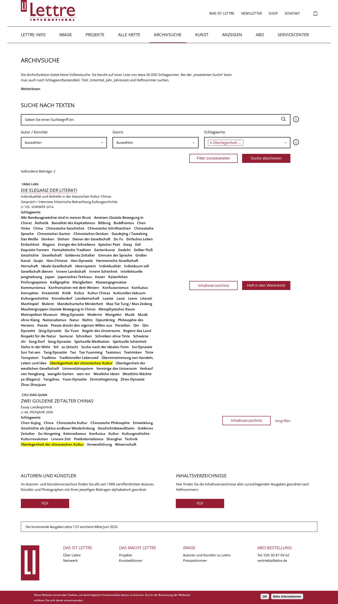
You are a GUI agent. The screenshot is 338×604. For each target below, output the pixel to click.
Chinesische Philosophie (110, 422)
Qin (136, 325)
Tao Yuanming (90, 352)
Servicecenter (293, 34)
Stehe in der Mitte (35, 347)
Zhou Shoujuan (33, 384)
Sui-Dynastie (142, 347)
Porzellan (122, 325)
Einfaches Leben (139, 239)
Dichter (63, 239)
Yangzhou (51, 379)
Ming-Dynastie (72, 314)
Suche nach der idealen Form (105, 347)
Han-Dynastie (82, 260)
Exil (138, 244)
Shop (273, 13)
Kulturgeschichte (104, 201)
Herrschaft (29, 266)
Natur (74, 320)
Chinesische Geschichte (65, 228)
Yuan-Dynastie (75, 379)
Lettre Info (33, 34)
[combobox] (64, 142)
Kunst (202, 34)
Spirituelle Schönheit (129, 341)
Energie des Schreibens (76, 244)
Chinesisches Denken (90, 233)
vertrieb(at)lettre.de (272, 560)
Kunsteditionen (130, 560)
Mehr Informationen (287, 596)
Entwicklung (143, 422)
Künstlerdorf (62, 298)
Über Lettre (72, 555)
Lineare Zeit (61, 439)
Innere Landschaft (71, 271)
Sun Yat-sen (30, 352)
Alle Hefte (129, 34)
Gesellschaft (52, 255)
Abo (260, 34)
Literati (146, 298)
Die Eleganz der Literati (49, 190)
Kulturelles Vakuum (129, 293)
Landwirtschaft (87, 298)
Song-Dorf (37, 341)
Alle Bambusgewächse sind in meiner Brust (56, 217)
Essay (127, 244)
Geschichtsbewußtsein (116, 428)
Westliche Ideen (106, 374)
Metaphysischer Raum (117, 309)
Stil (55, 347)
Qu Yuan (72, 330)
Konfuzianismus (115, 287)
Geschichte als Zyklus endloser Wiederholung (58, 428)
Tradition (49, 357)
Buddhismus (124, 223)
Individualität (110, 266)
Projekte (95, 34)
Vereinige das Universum (116, 368)
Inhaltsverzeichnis (213, 285)
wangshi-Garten (61, 374)
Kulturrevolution (34, 439)
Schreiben (84, 336)
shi (23, 341)
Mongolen (113, 314)
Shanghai (114, 439)
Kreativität (50, 293)
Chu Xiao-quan (34, 395)
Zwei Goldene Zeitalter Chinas (57, 401)
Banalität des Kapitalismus (73, 223)
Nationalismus (54, 320)
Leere (132, 298)
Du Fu (118, 239)
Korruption (30, 293)
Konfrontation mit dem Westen (74, 287)
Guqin (38, 260)
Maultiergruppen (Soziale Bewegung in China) (58, 309)
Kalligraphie (59, 282)
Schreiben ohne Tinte (112, 336)
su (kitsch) (70, 347)
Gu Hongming (49, 433)
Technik (131, 439)
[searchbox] (64, 142)
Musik (130, 314)
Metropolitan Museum (39, 314)
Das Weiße (29, 239)
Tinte (149, 352)
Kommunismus (33, 287)
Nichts (87, 320)
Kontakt (292, 13)
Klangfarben (83, 282)
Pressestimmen (195, 560)
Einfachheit (30, 244)
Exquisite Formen (35, 250)
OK (265, 596)
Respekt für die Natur (38, 336)
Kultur (79, 293)
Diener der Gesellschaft (91, 239)
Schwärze (140, 336)
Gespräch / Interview (37, 201)
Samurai (66, 336)
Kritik (66, 293)
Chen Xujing (31, 422)
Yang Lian (29, 184)
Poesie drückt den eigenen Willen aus (81, 325)
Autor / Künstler (34, 132)
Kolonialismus (74, 433)
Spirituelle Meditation (92, 341)
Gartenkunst (104, 250)
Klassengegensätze (111, 282)
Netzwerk (70, 560)
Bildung (104, 223)
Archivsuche (167, 34)
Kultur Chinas (99, 293)
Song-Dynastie (59, 341)
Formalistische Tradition (71, 250)
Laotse (108, 298)
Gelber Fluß (143, 250)
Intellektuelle (132, 271)
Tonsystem (29, 357)
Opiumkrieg (105, 320)
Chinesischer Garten (53, 233)
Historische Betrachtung (72, 201)
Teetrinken (133, 352)
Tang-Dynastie (55, 352)
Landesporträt (41, 407)
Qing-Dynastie (50, 330)
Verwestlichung (99, 444)
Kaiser (100, 276)
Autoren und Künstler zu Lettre (206, 555)
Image (65, 34)
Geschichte (30, 255)
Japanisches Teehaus (75, 276)
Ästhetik (42, 223)
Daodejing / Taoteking (129, 233)
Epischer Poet (109, 244)
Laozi (121, 298)
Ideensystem (85, 266)
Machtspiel (30, 303)
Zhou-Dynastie (133, 379)
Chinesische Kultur (72, 422)
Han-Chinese (57, 260)
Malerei (48, 303)
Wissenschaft (125, 444)
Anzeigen (232, 34)
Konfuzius (140, 287)
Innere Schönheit (103, 271)
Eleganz (48, 244)
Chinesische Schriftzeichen (109, 228)
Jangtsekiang (31, 276)
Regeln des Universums (101, 330)
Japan (50, 276)
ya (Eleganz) (30, 379)
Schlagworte (214, 132)
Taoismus (113, 352)
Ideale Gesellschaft (56, 266)
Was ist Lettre (221, 13)
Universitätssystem (77, 368)
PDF (45, 503)
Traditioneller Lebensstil (78, 357)
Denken (47, 239)
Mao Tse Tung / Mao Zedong (129, 303)
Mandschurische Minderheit (80, 303)
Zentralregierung (103, 379)
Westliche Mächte (137, 374)
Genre (118, 132)
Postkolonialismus (88, 439)
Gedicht (124, 250)
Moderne (94, 314)
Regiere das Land (137, 330)
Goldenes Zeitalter (80, 255)
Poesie (42, 325)
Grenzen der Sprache (115, 255)
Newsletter (251, 13)
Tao (73, 352)
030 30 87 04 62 (276, 555)
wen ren (83, 374)
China (38, 228)
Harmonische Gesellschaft (117, 260)
